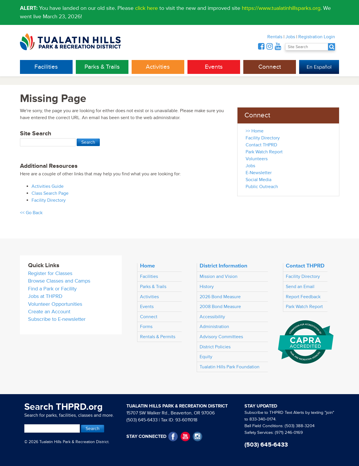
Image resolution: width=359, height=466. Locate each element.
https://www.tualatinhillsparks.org (281, 8)
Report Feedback (303, 297)
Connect (269, 66)
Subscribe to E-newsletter (57, 319)
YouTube (185, 436)
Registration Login (316, 37)
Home (147, 265)
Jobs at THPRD (45, 296)
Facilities (46, 66)
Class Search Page (50, 193)
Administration (214, 327)
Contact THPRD (261, 145)
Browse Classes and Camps (59, 281)
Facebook (173, 436)
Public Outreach (262, 187)
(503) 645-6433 (142, 420)
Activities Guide (48, 186)
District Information (223, 265)
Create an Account (49, 312)
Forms (146, 327)
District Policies (215, 347)
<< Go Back (31, 213)
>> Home (255, 131)
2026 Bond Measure (220, 297)
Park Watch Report (264, 152)
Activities (158, 66)
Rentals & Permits (157, 337)
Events (214, 66)
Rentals (274, 37)
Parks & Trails (102, 66)
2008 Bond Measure (220, 307)
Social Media (258, 180)
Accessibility (212, 317)
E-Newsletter (259, 173)
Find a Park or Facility (52, 289)
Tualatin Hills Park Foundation (229, 367)
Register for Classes (50, 273)
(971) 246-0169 (289, 432)
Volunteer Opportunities (55, 304)
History (207, 287)
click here (146, 8)
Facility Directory (49, 200)
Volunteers (257, 159)
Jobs (290, 37)
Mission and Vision (219, 276)
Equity (206, 357)
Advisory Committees (221, 337)
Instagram (197, 436)
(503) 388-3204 (299, 426)
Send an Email (300, 287)
